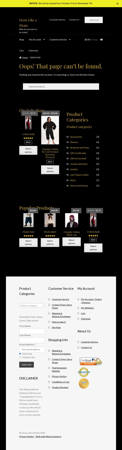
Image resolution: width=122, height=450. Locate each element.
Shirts (73, 180)
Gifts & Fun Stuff (78, 158)
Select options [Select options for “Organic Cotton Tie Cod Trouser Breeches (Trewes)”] (50, 170)
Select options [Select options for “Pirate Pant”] (28, 242)
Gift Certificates (78, 153)
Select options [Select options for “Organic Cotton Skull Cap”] (71, 241)
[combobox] (32, 305)
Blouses (74, 142)
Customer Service (57, 19)
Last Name (25, 335)
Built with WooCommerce (48, 436)
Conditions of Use (60, 381)
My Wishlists (87, 307)
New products (59, 322)
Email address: (27, 344)
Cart (21, 50)
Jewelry (74, 169)
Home (25, 57)
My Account (35, 39)
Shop (21, 39)
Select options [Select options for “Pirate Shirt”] (50, 242)
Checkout (33, 50)
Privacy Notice (59, 376)
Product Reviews (60, 387)
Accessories (76, 136)
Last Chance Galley (79, 174)
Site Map (56, 327)
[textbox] (32, 305)
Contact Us (74, 19)
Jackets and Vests (78, 164)
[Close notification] (117, 3)
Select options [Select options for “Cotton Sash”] (28, 150)
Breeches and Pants (79, 147)
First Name (25, 326)
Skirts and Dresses (79, 185)
